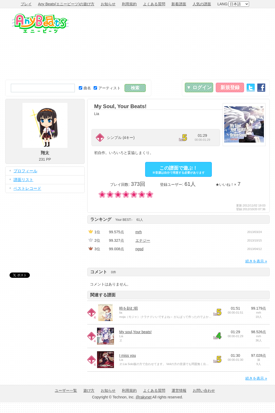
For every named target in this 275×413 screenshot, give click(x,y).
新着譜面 (178, 4)
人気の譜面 (201, 4)
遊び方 (88, 390)
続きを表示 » (256, 261)
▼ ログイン (199, 87)
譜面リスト (23, 179)
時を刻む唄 (128, 308)
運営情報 (179, 390)
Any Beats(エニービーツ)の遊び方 (66, 4)
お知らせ (108, 4)
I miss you (127, 355)
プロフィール (25, 171)
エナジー (142, 240)
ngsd (139, 249)
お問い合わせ (204, 390)
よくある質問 (154, 4)
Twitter (251, 88)
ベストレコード (27, 188)
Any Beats (40, 23)
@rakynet (144, 397)
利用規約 (129, 4)
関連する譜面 (103, 295)
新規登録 (230, 87)
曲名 (85, 88)
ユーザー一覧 (66, 390)
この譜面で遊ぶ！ (178, 169)
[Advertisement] (228, 44)
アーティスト (107, 88)
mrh (138, 232)
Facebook (261, 88)
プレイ (26, 4)
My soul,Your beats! (135, 332)
